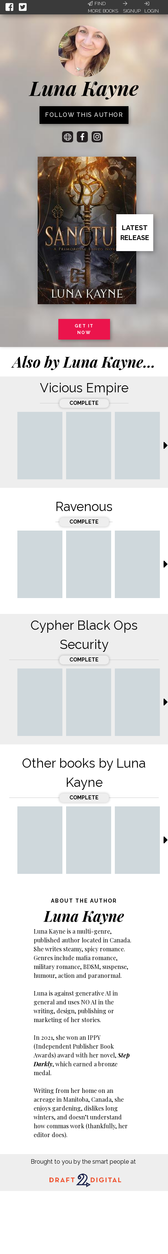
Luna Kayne (84, 87)
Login (151, 7)
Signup (132, 7)
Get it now (84, 329)
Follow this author (84, 114)
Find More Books (103, 7)
